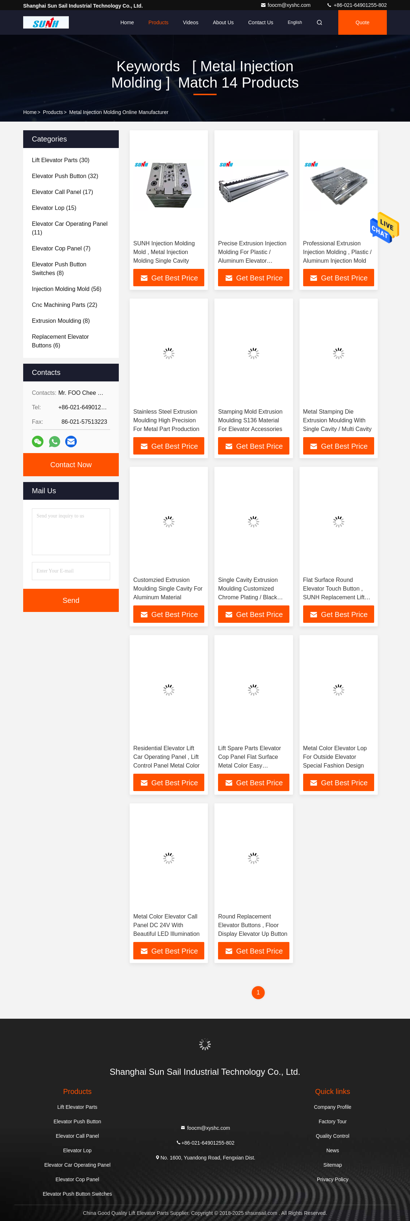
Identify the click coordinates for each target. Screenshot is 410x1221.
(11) (70, 228)
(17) (62, 192)
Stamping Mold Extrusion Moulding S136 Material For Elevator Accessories (250, 420)
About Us (223, 22)
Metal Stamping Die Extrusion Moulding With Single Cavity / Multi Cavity (337, 420)
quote (362, 22)
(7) (61, 248)
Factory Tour (333, 1121)
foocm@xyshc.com (286, 5)
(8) (59, 268)
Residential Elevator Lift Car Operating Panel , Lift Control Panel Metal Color (166, 757)
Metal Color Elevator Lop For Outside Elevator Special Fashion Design (335, 757)
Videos (190, 22)
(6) (60, 341)
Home (127, 22)
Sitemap (332, 1165)
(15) (54, 208)
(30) (60, 160)
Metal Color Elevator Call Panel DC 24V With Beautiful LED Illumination (166, 925)
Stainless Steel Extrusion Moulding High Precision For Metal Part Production (166, 420)
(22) (64, 305)
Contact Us (260, 22)
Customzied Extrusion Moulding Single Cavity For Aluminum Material (167, 588)
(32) (65, 176)
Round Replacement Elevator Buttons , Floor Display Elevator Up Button (252, 925)
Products (158, 22)
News (332, 1150)
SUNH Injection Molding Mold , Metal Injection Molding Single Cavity (164, 252)
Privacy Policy (332, 1179)
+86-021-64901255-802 (356, 5)
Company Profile (333, 1107)
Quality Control (333, 1136)
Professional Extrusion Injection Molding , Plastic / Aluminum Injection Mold (337, 252)
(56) (66, 289)
